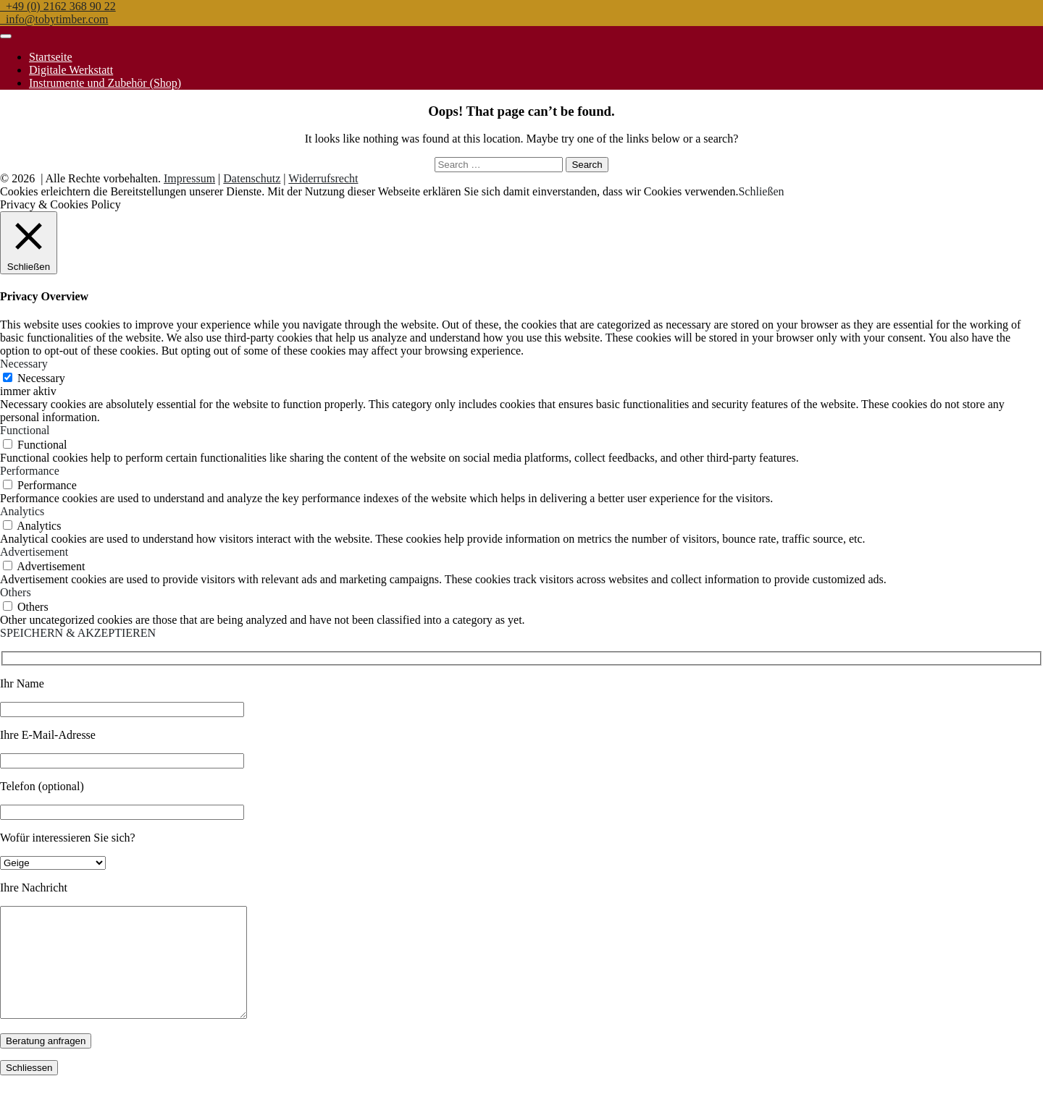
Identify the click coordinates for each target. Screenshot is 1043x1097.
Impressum (189, 178)
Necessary (41, 378)
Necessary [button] (24, 363)
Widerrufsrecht (323, 178)
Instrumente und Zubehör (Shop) (105, 83)
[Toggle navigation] (6, 36)
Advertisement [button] (34, 552)
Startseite (50, 57)
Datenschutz (251, 178)
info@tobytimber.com (54, 19)
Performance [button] (29, 471)
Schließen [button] (761, 191)
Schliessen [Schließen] (29, 1089)
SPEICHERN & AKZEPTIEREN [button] (78, 633)
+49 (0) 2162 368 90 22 (58, 6)
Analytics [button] (22, 511)
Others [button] (15, 592)
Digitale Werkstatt (71, 70)
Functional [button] (24, 430)
